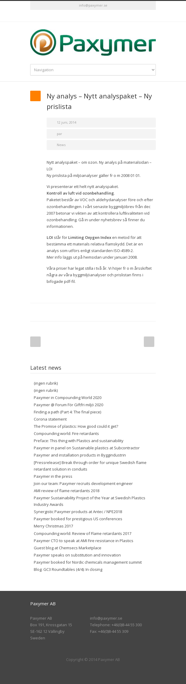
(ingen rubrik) (46, 383)
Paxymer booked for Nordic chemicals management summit (88, 562)
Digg (114, 312)
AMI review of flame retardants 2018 (66, 490)
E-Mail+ (150, 312)
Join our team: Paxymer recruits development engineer (83, 483)
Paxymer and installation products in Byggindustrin (80, 455)
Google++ (138, 312)
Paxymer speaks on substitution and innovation (77, 555)
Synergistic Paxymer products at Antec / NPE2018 (78, 511)
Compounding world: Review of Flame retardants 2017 (82, 533)
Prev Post (35, 341)
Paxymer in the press (53, 476)
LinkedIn (93, 16)
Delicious (126, 312)
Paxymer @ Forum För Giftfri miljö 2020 (68, 404)
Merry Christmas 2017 (53, 526)
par (59, 133)
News (61, 144)
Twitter (81, 16)
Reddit (102, 312)
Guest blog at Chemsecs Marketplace (67, 547)
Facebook (66, 312)
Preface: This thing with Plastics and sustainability (79, 440)
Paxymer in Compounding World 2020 (67, 397)
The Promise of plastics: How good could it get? (76, 426)
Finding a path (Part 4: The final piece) (67, 412)
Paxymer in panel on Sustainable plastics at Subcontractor (87, 448)
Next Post (149, 341)
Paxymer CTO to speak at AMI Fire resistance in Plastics (83, 540)
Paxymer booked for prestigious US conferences (78, 518)
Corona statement (50, 419)
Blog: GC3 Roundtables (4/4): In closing (68, 569)
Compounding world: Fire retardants (66, 433)
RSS (105, 16)
